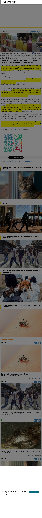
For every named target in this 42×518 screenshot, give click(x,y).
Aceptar (34, 492)
